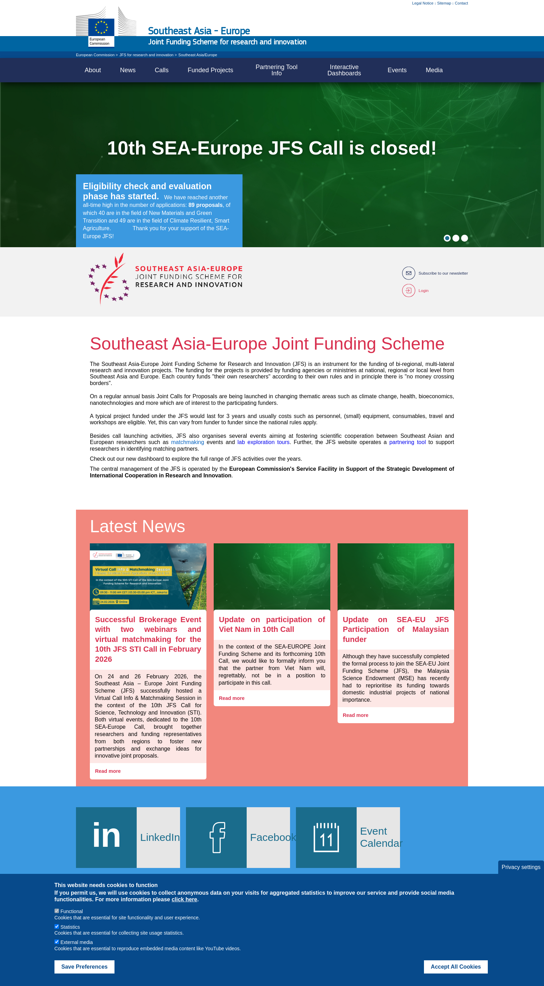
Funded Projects (210, 70)
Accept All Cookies (456, 967)
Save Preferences (84, 967)
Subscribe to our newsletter (443, 273)
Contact (461, 3)
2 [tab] (455, 238)
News (128, 70)
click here (184, 899)
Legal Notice (422, 3)
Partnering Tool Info (277, 70)
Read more (108, 771)
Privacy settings (521, 867)
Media (434, 70)
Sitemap (444, 3)
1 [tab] (447, 238)
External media (76, 942)
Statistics (70, 927)
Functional (71, 911)
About (93, 70)
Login (423, 290)
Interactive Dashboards (344, 70)
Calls (162, 70)
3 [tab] (464, 238)
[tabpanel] (272, 164)
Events (397, 70)
